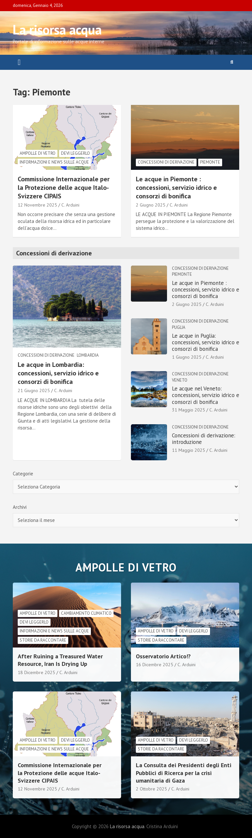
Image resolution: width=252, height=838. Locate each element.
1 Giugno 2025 (186, 357)
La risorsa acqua (57, 29)
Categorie (23, 473)
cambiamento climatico (86, 613)
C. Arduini (70, 205)
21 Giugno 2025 (34, 390)
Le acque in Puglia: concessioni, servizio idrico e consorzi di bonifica (205, 342)
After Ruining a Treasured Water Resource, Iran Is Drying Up (60, 660)
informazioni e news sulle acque (54, 162)
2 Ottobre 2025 (151, 789)
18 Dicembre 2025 (36, 672)
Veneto (179, 380)
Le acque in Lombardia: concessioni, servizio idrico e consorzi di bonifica (58, 373)
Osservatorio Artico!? (163, 656)
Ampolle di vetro (37, 153)
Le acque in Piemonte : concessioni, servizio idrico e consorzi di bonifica (176, 187)
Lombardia (88, 355)
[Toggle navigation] (19, 62)
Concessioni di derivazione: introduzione (203, 439)
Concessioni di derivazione (166, 162)
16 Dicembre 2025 (154, 665)
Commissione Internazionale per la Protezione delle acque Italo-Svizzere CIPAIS (64, 187)
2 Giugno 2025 (150, 205)
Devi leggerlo (75, 153)
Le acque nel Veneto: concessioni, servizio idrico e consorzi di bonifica (205, 395)
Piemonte (210, 162)
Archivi (20, 507)
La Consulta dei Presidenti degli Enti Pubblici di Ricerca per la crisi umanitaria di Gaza (183, 772)
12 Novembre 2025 (37, 205)
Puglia (178, 327)
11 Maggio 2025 (188, 450)
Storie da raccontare (43, 640)
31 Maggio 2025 (188, 410)
